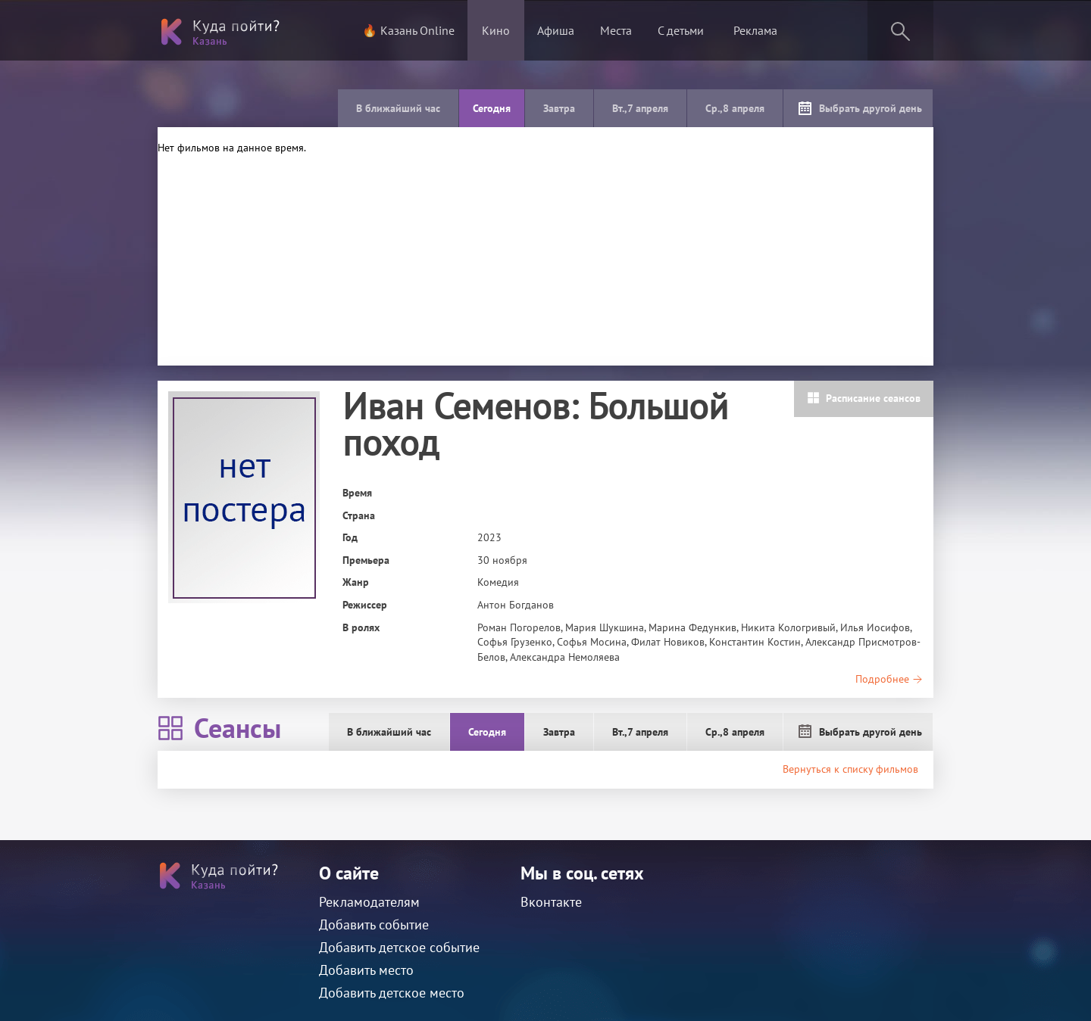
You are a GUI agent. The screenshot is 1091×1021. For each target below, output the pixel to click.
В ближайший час (398, 108)
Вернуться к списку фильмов (850, 769)
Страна (358, 515)
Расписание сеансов (864, 398)
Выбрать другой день (860, 108)
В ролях (361, 627)
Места (616, 30)
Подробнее (889, 679)
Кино (496, 30)
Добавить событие (374, 924)
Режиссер (364, 605)
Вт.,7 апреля (640, 108)
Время (357, 493)
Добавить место (366, 970)
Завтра (559, 108)
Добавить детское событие (399, 947)
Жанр (355, 582)
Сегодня (492, 108)
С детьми (681, 30)
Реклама (755, 30)
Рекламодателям (369, 901)
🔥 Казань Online (408, 30)
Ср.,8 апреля (734, 108)
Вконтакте (551, 901)
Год (350, 537)
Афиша (555, 30)
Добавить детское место (391, 992)
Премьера (365, 560)
